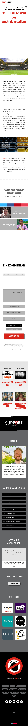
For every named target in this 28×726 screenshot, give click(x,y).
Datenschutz (15, 692)
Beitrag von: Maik (14, 186)
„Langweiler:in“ (12, 553)
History (10, 192)
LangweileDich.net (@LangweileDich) (16, 274)
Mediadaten (13, 689)
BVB (13, 189)
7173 (16, 679)
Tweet (3, 205)
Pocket (24, 205)
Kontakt (5, 689)
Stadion (17, 192)
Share (10, 205)
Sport (7, 189)
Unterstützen (21, 686)
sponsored (22, 689)
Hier (4, 158)
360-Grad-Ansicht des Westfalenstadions (14, 17)
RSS (14, 695)
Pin (17, 205)
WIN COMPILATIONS (7, 368)
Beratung (5, 692)
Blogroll (5, 686)
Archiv (13, 686)
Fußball (20, 189)
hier (23, 346)
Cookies (23, 692)
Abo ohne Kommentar (14, 329)
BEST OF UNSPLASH (20, 368)
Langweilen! (14, 583)
